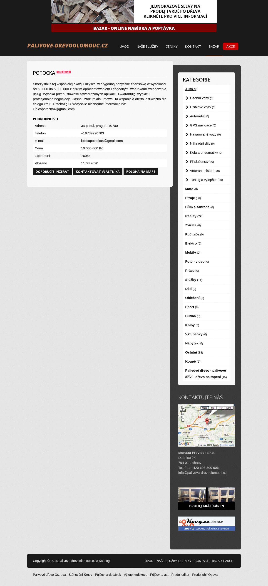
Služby (193, 280)
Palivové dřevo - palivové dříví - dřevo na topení (206, 373)
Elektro (193, 243)
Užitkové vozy (203, 107)
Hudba (192, 316)
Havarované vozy (205, 134)
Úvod (124, 46)
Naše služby (147, 46)
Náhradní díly (202, 143)
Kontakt (193, 46)
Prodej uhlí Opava (205, 574)
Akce (230, 46)
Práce (192, 270)
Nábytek (194, 343)
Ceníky (172, 46)
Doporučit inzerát (52, 171)
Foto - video (197, 261)
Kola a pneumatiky (206, 152)
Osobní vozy (201, 98)
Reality (194, 216)
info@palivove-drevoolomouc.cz (202, 473)
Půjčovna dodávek (108, 574)
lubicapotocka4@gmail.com (102, 141)
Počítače (194, 234)
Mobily (193, 252)
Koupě (192, 361)
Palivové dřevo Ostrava (49, 574)
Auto (191, 89)
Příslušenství (202, 161)
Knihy (192, 325)
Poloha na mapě (140, 171)
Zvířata (193, 225)
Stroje (193, 198)
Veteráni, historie (205, 171)
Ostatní (194, 352)
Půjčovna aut (159, 574)
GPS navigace (203, 125)
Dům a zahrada (199, 207)
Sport (192, 307)
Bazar (213, 46)
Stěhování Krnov (80, 574)
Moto (191, 189)
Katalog (104, 561)
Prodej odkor (180, 574)
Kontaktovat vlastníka (98, 171)
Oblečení (194, 298)
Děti (190, 289)
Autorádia (199, 116)
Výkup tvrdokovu (135, 574)
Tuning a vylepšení (206, 180)
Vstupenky (196, 334)
